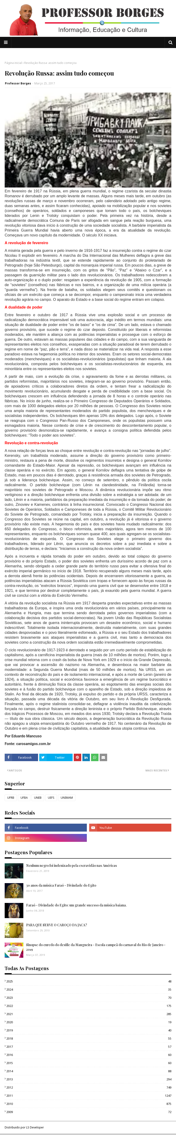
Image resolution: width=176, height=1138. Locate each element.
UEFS (51, 798)
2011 (88, 1095)
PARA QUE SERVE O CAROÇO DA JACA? (56, 925)
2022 (88, 1006)
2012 (88, 1087)
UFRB (10, 798)
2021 (88, 1014)
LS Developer (35, 1127)
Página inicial (13, 63)
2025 (88, 981)
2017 (88, 1046)
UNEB (38, 798)
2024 (88, 989)
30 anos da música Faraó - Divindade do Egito (61, 885)
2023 (88, 998)
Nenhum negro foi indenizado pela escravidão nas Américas (71, 865)
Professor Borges (18, 83)
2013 (88, 1079)
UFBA (24, 798)
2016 (88, 1055)
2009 (88, 1112)
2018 (88, 1038)
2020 (88, 1022)
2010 (88, 1104)
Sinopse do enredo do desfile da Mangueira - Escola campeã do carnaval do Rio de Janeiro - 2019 (95, 947)
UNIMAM (67, 798)
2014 (88, 1071)
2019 (88, 1030)
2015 (88, 1063)
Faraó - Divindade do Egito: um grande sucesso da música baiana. (76, 905)
